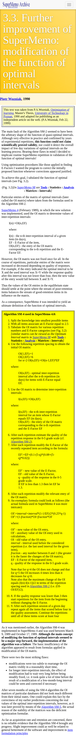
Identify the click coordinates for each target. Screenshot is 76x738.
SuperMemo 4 (9, 210)
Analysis (68, 187)
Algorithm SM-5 (51, 706)
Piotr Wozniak (10, 99)
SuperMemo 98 (26, 187)
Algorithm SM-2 (21, 441)
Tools (44, 187)
